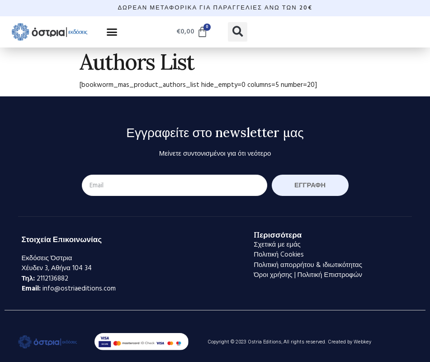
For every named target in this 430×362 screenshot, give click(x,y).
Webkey (362, 342)
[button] (112, 31)
